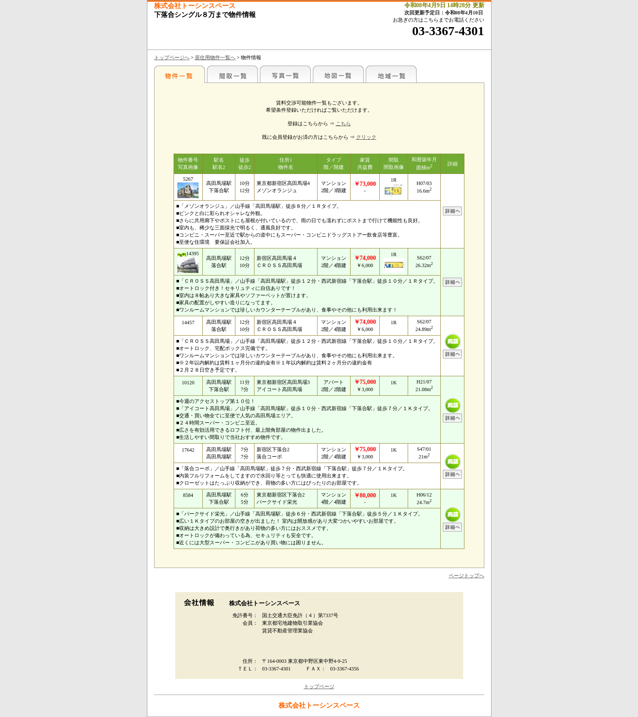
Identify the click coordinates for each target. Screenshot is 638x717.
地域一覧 (391, 74)
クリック (366, 137)
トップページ (319, 686)
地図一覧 (338, 74)
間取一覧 (232, 74)
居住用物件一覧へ (215, 58)
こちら (343, 124)
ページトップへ (466, 576)
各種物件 (179, 74)
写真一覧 (285, 74)
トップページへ (172, 58)
